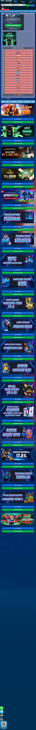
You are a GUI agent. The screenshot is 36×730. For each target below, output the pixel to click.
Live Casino (25, 11)
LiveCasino (13, 101)
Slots (3, 11)
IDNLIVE (7, 11)
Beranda (3, 98)
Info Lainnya (18, 119)
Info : (3, 13)
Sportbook (27, 101)
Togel (2, 101)
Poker (16, 11)
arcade (12, 11)
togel (19, 11)
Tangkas (31, 11)
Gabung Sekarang (18, 122)
